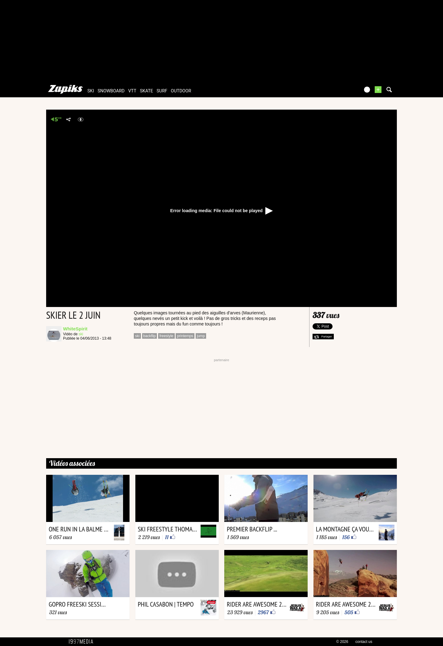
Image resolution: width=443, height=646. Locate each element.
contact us (363, 642)
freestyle (166, 336)
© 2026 (342, 642)
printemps (185, 336)
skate (146, 91)
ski (90, 91)
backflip (149, 336)
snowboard (111, 91)
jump (201, 336)
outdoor (181, 91)
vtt (132, 91)
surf (162, 91)
